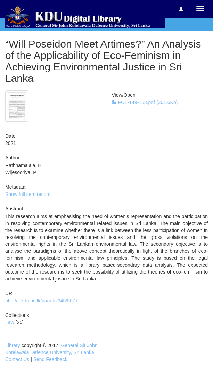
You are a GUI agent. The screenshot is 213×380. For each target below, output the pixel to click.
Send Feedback (50, 359)
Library (12, 345)
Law (9, 322)
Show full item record (28, 194)
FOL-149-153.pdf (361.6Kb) (145, 102)
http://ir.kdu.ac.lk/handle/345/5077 (41, 300)
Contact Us (17, 359)
